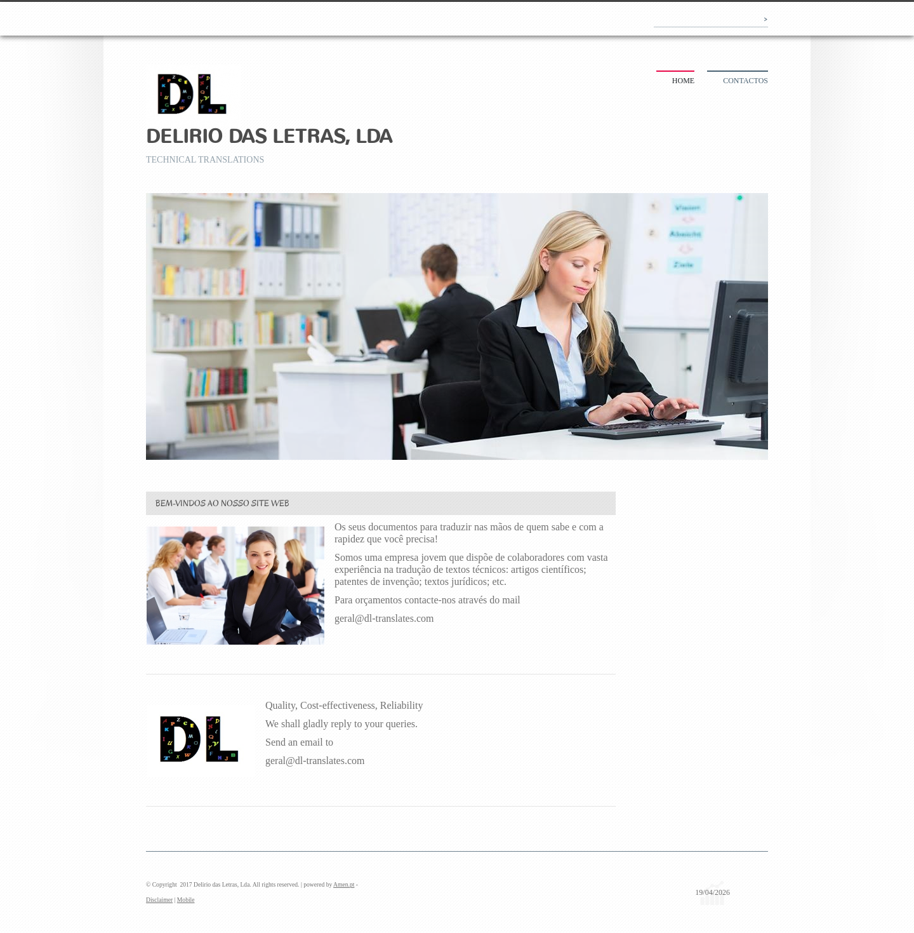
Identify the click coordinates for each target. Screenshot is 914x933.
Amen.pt (343, 884)
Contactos (745, 80)
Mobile (186, 899)
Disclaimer (159, 899)
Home (683, 80)
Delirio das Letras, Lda (269, 136)
